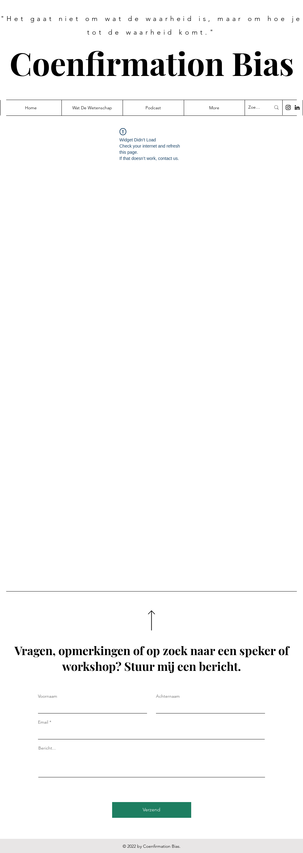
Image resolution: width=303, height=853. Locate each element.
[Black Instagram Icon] (288, 107)
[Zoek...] (254, 107)
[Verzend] (151, 810)
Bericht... (47, 748)
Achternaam (168, 696)
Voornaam (47, 696)
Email (43, 722)
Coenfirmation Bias (152, 63)
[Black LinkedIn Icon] (297, 107)
